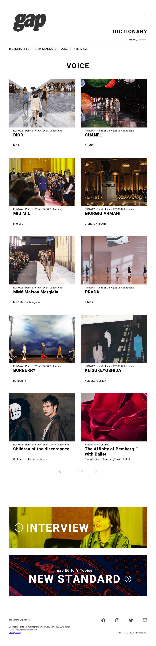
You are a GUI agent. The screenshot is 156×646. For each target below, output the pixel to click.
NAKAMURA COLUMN (97, 444)
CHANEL (93, 135)
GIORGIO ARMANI (103, 213)
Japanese (142, 40)
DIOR (18, 135)
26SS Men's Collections (56, 444)
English (132, 40)
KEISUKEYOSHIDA (103, 370)
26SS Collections (52, 130)
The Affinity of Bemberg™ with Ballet (111, 451)
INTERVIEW (80, 49)
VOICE (64, 49)
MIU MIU (22, 213)
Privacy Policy (15, 632)
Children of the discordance (41, 449)
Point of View (33, 130)
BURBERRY (24, 370)
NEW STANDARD (45, 49)
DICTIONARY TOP (20, 49)
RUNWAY (18, 130)
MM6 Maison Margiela (35, 292)
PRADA (92, 292)
